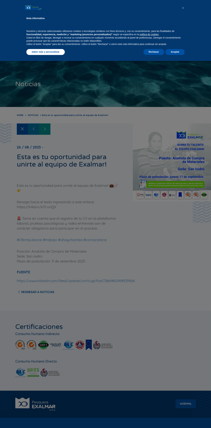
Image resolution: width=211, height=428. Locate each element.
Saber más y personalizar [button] (46, 419)
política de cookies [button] (149, 401)
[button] (183, 375)
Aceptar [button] (175, 419)
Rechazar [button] (154, 419)
